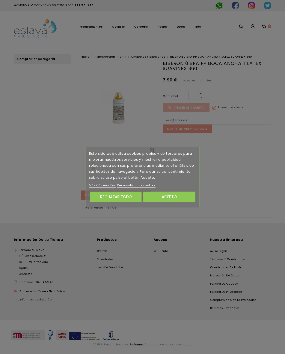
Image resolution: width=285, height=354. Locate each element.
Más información (102, 185)
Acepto (169, 197)
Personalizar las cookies (136, 185)
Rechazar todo (116, 197)
